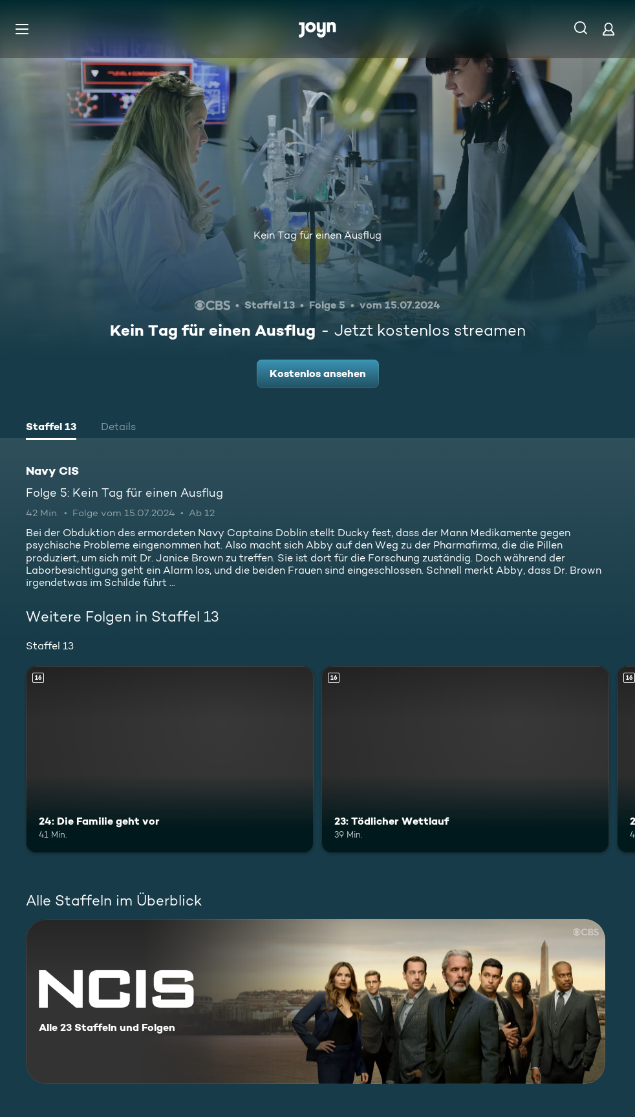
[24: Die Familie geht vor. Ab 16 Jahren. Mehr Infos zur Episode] (170, 759)
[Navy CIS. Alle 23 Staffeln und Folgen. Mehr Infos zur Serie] (315, 1001)
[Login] (608, 28)
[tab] (51, 428)
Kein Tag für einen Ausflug (317, 235)
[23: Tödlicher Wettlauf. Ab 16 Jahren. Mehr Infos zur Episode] (465, 759)
